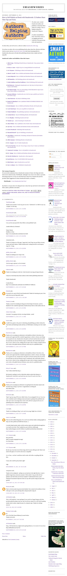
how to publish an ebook (32, 192)
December (54, 453)
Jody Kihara (10, 135)
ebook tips (21, 192)
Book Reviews (9, 332)
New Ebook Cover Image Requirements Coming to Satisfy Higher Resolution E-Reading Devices (59, 303)
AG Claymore (10, 70)
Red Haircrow (10, 85)
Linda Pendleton (11, 82)
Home (24, 536)
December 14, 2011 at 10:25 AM (16, 466)
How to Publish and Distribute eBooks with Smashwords (27, 153)
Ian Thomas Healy (11, 89)
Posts (51, 154)
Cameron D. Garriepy (12, 150)
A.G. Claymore (9, 435)
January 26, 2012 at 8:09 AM (15, 482)
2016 (51, 440)
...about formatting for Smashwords (22, 120)
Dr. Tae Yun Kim (11, 145)
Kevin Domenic (11, 106)
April (53, 495)
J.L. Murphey (10, 117)
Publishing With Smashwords (23, 129)
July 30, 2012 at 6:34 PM (13, 507)
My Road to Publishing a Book (23, 98)
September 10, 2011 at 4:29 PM (16, 248)
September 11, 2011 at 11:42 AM (16, 297)
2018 (51, 435)
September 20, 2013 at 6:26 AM (16, 530)
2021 (51, 428)
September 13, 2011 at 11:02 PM (16, 443)
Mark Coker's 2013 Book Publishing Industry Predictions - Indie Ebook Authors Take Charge (58, 221)
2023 (51, 424)
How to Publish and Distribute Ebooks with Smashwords (29, 73)
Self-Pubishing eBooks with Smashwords (25, 79)
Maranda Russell (11, 132)
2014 (51, 444)
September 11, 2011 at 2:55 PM (16, 308)
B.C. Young (10, 153)
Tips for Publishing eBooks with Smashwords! (26, 114)
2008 (51, 507)
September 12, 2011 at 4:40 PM (16, 329)
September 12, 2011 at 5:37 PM (16, 346)
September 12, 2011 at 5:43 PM (16, 390)
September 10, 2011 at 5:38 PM (16, 265)
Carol (7, 408)
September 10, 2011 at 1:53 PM (16, 208)
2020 (51, 431)
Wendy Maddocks (11, 111)
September (54, 460)
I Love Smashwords (16, 181)
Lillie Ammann (11, 140)
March (53, 497)
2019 (51, 433)
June (53, 490)
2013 (51, 446)
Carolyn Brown (11, 114)
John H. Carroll (11, 73)
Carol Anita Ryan (11, 108)
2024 (51, 421)
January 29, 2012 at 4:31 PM (15, 493)
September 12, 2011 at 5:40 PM (16, 378)
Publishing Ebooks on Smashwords (24, 140)
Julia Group (10, 63)
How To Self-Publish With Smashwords (24, 159)
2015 (51, 442)
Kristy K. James (11, 67)
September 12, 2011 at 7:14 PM (16, 413)
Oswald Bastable (10, 212)
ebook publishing (12, 192)
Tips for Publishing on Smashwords (25, 132)
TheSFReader (9, 202)
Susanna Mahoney (11, 94)
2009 (51, 504)
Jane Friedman (52, 562)
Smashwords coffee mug (32, 45)
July (53, 488)
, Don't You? (23, 181)
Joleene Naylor (9, 312)
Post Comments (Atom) (13, 539)
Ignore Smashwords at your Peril (22, 162)
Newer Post (4, 536)
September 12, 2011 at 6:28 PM (16, 404)
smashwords (6, 193)
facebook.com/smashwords (55, 79)
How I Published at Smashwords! (23, 165)
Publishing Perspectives (54, 566)
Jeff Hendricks (11, 79)
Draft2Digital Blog (53, 554)
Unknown (8, 269)
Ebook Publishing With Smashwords (35, 82)
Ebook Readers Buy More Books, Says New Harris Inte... (57, 467)
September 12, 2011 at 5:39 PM (16, 364)
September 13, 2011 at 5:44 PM (16, 431)
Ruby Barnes (10, 162)
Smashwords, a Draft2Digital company (41, 9)
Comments (53, 157)
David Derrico (10, 159)
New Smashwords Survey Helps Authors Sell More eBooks (59, 269)
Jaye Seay (9, 126)
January (53, 499)
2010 (51, 502)
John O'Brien (10, 123)
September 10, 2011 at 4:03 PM (16, 216)
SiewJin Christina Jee (12, 156)
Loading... (51, 516)
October (54, 457)
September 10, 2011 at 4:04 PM (16, 236)
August (53, 486)
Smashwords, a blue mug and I (26, 156)
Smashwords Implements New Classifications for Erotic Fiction (58, 184)
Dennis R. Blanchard (12, 101)
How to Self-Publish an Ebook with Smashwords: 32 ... (57, 481)
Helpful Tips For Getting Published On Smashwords (28, 67)
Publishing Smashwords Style (22, 117)
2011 (51, 451)
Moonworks (9, 486)
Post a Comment (6, 533)
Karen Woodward (11, 129)
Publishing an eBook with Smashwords (24, 70)
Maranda (8, 291)
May (53, 492)
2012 (51, 449)
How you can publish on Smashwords (25, 108)
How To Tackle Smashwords (21, 142)
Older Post (43, 536)
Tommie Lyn (10, 120)
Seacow (8, 320)
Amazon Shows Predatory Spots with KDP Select (58, 167)
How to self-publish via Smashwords (27, 150)
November (54, 455)
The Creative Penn (53, 556)
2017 (51, 437)
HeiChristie (8, 394)
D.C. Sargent (10, 142)
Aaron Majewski (11, 76)
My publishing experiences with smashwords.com (28, 111)
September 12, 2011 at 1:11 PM (16, 316)
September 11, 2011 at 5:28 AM (16, 287)
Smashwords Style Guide (19, 51)
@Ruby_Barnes (9, 252)
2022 (51, 426)
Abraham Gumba (10, 511)
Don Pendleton (21, 82)
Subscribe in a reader (53, 414)
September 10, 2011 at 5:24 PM (16, 257)
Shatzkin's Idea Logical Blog (55, 564)
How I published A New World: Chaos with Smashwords (28, 123)
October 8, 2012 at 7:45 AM (15, 519)
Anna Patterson (11, 98)
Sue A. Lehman (11, 165)
